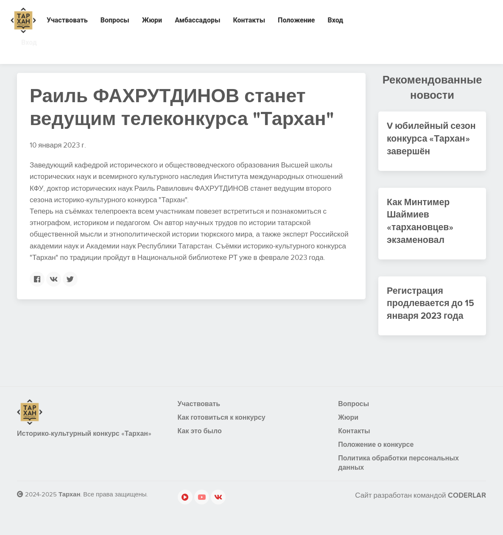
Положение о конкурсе (376, 452)
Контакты (249, 20)
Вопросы (115, 20)
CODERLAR (467, 503)
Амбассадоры (197, 20)
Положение (296, 20)
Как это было (200, 439)
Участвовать (67, 20)
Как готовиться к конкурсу (221, 425)
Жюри (152, 20)
